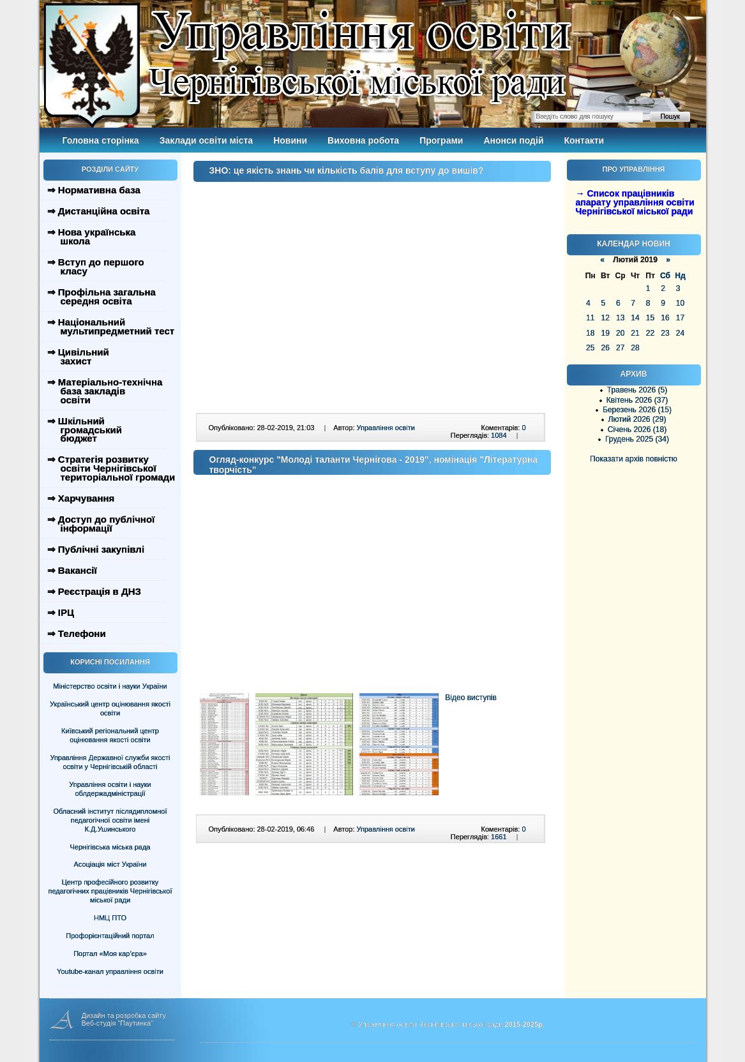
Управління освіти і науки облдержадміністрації (110, 789)
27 (620, 347)
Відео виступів (471, 697)
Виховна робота (363, 140)
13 (620, 317)
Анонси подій (513, 140)
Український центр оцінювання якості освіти (110, 708)
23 (665, 333)
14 (635, 317)
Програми (441, 140)
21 (635, 333)
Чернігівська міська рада (110, 847)
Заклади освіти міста (206, 140)
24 (680, 333)
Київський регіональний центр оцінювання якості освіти (110, 735)
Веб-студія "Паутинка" (118, 1023)
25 (590, 347)
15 (650, 317)
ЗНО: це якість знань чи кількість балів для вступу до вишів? (346, 170)
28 (635, 347)
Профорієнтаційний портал (110, 935)
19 (605, 333)
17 (680, 317)
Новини (290, 140)
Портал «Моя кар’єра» (110, 953)
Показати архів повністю (633, 458)
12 (605, 317)
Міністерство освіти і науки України (110, 686)
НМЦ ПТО (110, 918)
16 (665, 317)
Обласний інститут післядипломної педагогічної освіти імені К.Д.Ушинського (110, 820)
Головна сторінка (101, 140)
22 (650, 333)
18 (590, 333)
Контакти (584, 140)
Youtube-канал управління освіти (110, 971)
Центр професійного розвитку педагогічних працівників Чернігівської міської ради (110, 891)
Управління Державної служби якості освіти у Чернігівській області (110, 762)
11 (590, 317)
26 (605, 347)
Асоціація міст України (109, 864)
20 (620, 333)
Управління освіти (386, 427)
